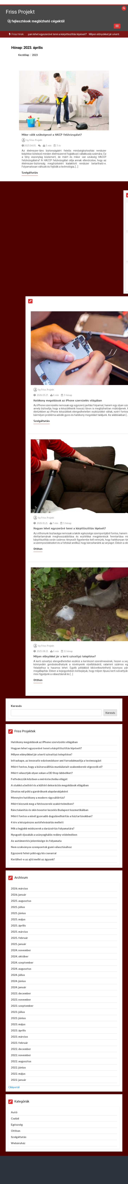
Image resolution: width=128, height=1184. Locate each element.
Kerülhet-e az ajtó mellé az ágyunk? (33, 859)
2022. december (21, 1048)
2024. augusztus (21, 968)
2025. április (18, 925)
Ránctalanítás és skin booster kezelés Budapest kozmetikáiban (49, 809)
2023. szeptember (22, 1005)
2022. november (21, 1055)
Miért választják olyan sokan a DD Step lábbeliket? (42, 772)
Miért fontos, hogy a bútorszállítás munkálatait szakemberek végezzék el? (56, 766)
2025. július (18, 907)
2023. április (18, 1030)
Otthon (15, 1130)
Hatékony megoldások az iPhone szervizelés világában (44, 742)
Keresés (16, 705)
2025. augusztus (21, 900)
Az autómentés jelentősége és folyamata (36, 840)
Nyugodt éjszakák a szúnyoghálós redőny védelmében (44, 834)
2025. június (18, 913)
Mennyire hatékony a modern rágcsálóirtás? (38, 797)
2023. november (21, 999)
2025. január (18, 944)
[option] (65, 34)
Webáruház (18, 1143)
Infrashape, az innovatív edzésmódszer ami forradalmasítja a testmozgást (56, 760)
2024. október (19, 956)
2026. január (18, 894)
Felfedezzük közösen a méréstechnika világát (39, 779)
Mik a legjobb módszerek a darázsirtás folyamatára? (42, 828)
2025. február (19, 937)
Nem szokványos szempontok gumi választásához (41, 847)
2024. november (21, 950)
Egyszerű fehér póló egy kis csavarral (33, 853)
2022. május (18, 1073)
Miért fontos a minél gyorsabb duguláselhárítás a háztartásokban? (51, 816)
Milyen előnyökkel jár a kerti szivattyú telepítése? (41, 754)
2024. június (18, 981)
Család (15, 1118)
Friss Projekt (20, 12)
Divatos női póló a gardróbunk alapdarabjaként (39, 791)
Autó (14, 1112)
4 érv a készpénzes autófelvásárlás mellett (37, 822)
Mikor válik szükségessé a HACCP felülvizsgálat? (52, 135)
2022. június (18, 1067)
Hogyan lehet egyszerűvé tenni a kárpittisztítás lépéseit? (65, 34)
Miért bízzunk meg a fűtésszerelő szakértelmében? (42, 803)
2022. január (18, 1079)
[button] (117, 26)
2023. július (18, 1011)
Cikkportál (14, 1087)
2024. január (18, 987)
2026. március (19, 888)
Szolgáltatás (30, 172)
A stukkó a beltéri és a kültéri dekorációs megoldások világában (50, 785)
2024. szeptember (22, 962)
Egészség (17, 1124)
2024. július (18, 974)
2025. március (19, 931)
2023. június (18, 1018)
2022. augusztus (21, 1061)
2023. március (19, 1036)
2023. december (21, 993)
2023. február (19, 1042)
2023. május (18, 1024)
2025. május (18, 919)
